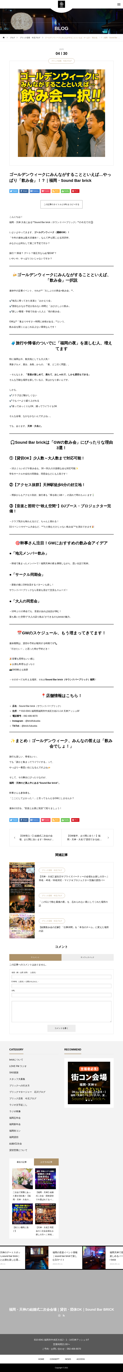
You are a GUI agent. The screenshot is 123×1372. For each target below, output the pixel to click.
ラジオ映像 (15, 1111)
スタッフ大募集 (17, 1079)
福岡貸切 (13, 1137)
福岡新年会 (15, 1124)
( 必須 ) (24, 972)
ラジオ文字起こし (18, 1105)
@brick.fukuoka (29, 726)
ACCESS (81, 1359)
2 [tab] (89, 1100)
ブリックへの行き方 (19, 1085)
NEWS (68, 1359)
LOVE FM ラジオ (18, 1066)
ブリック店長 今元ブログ (61, 61)
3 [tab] (92, 1100)
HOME (41, 1359)
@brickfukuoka (32, 721)
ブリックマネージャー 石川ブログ (27, 1092)
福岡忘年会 (15, 1118)
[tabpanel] (89, 1083)
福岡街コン (15, 1131)
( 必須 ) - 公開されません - (25, 981)
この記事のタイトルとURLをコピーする (61, 204)
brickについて (16, 1059)
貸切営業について (18, 1150)
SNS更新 (13, 1072)
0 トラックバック (87, 957)
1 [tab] (86, 1100)
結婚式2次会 (15, 1143)
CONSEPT (54, 1359)
